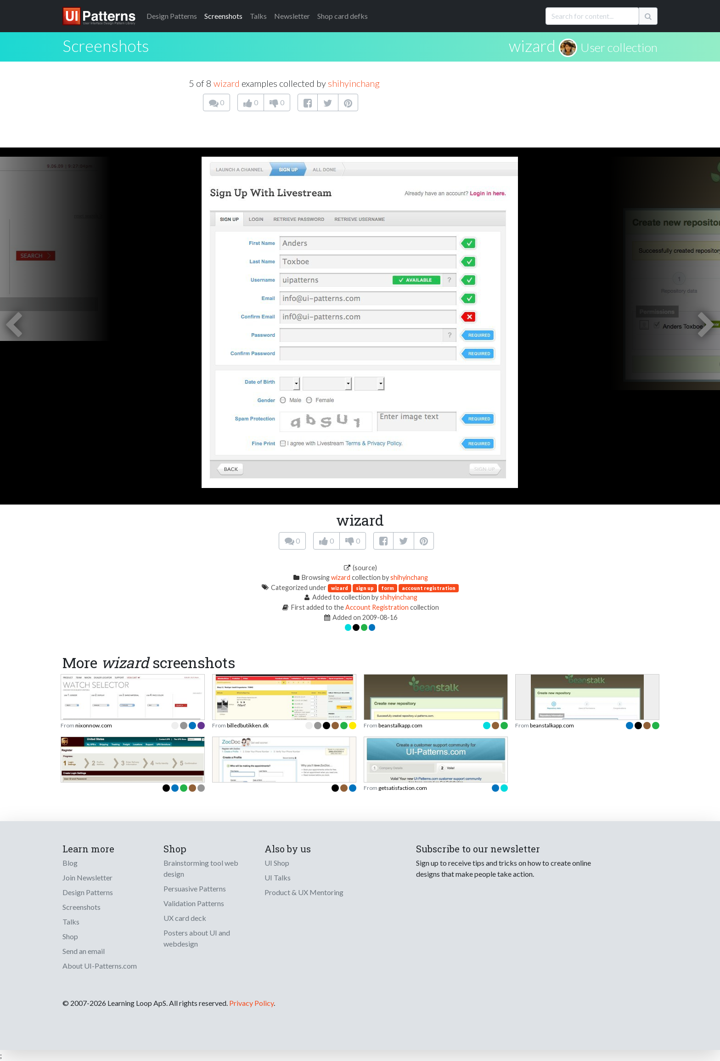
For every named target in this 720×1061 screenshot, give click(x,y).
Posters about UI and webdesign (196, 938)
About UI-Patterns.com (99, 965)
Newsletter (292, 15)
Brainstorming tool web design (200, 868)
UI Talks (277, 877)
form (388, 588)
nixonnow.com (93, 725)
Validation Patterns (193, 903)
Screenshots (223, 15)
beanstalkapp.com (400, 725)
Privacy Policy (251, 1003)
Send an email (83, 951)
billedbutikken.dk (248, 725)
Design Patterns (87, 892)
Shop (70, 936)
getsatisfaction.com (402, 787)
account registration (429, 588)
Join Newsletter (87, 877)
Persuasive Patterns (194, 888)
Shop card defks (342, 15)
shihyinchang (354, 83)
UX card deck (184, 917)
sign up (365, 588)
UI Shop (276, 862)
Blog (70, 862)
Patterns (171, 15)
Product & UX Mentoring (303, 892)
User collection (619, 47)
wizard (532, 45)
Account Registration (377, 607)
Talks (258, 15)
